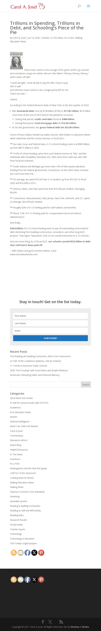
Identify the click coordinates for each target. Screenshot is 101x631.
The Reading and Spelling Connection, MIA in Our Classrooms (40, 356)
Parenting (15, 496)
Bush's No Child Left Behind (24, 426)
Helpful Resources (19, 449)
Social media (16, 524)
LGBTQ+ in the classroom (23, 473)
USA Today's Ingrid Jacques (23, 543)
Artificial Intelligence (20, 421)
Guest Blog (15, 444)
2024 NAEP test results (21, 398)
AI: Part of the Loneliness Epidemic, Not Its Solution (35, 361)
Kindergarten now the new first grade (28, 468)
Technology (16, 533)
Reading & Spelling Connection (25, 505)
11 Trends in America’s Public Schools (28, 365)
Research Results (18, 519)
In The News (57, 37)
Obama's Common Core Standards (27, 491)
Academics (15, 407)
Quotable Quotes (18, 501)
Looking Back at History (22, 477)
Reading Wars (17, 515)
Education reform (18, 440)
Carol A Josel (16, 430)
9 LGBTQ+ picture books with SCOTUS (29, 402)
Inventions (15, 459)
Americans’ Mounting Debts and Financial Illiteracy (35, 375)
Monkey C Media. (80, 626)
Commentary (16, 435)
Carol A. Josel (19, 37)
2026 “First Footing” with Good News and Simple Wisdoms (39, 370)
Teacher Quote (17, 529)
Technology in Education (22, 538)
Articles (45, 37)
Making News (16, 487)
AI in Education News (20, 412)
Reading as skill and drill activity (25, 510)
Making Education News (22, 482)
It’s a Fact (69, 37)
